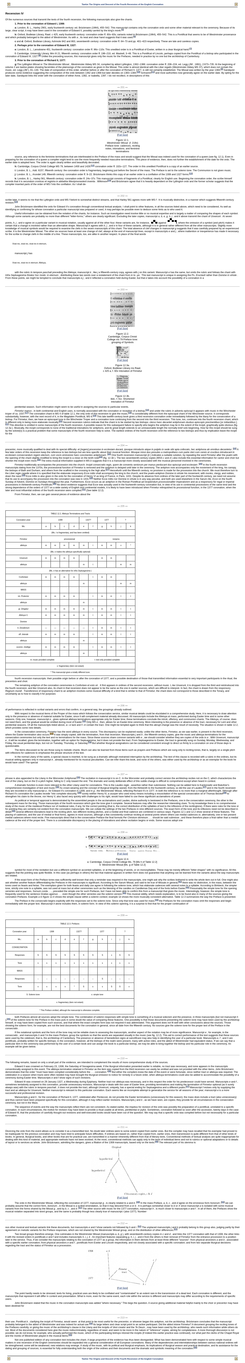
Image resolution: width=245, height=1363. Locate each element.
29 (91, 478)
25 (39, 460)
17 (27, 413)
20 (61, 421)
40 (14, 811)
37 (204, 787)
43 (124, 893)
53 (176, 1229)
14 (109, 180)
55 (70, 1335)
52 (139, 1226)
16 (147, 410)
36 (57, 787)
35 (78, 777)
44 (157, 900)
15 (16, 202)
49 (138, 1202)
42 (187, 887)
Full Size (122, 134)
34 (90, 742)
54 (91, 1324)
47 (187, 1087)
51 (80, 1208)
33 (52, 734)
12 (93, 166)
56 (195, 1347)
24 (101, 457)
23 (109, 454)
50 (223, 1202)
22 (235, 448)
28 (23, 475)
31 (84, 489)
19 (94, 416)
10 (138, 72)
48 (156, 1142)
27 (107, 470)
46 (109, 1071)
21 (7, 424)
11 (153, 72)
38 (80, 793)
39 (225, 793)
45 (8, 1019)
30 (54, 484)
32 (84, 721)
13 (191, 174)
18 (130, 413)
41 (180, 882)
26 (200, 464)
